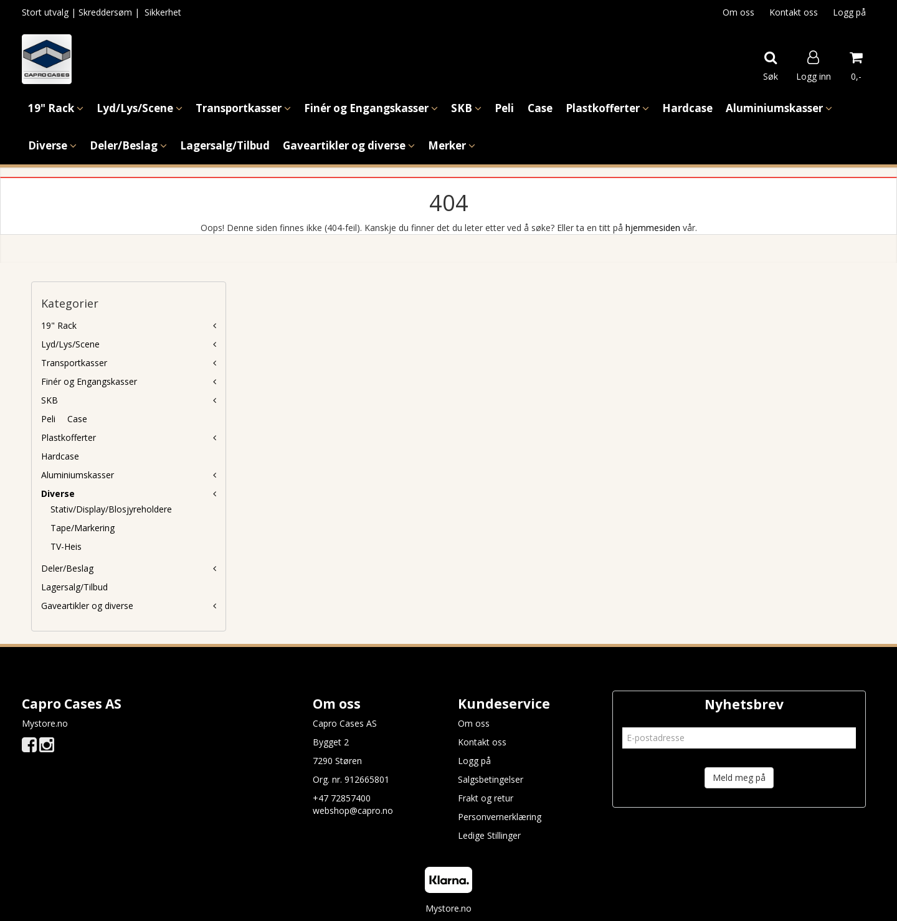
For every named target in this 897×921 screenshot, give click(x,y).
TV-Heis (66, 546)
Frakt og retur (485, 798)
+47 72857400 (342, 798)
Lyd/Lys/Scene (70, 344)
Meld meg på (739, 777)
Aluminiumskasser (77, 475)
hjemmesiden (652, 228)
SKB (49, 400)
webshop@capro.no (353, 810)
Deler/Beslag (67, 568)
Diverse (58, 493)
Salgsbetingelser (490, 779)
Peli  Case (64, 419)
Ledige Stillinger (489, 835)
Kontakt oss (793, 12)
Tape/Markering (82, 528)
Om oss (738, 12)
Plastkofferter (68, 437)
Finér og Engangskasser (89, 381)
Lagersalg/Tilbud (74, 587)
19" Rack (59, 325)
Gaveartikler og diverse (87, 606)
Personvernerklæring (499, 817)
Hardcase (60, 456)
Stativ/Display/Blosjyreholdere (111, 509)
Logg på (849, 12)
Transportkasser (74, 363)
